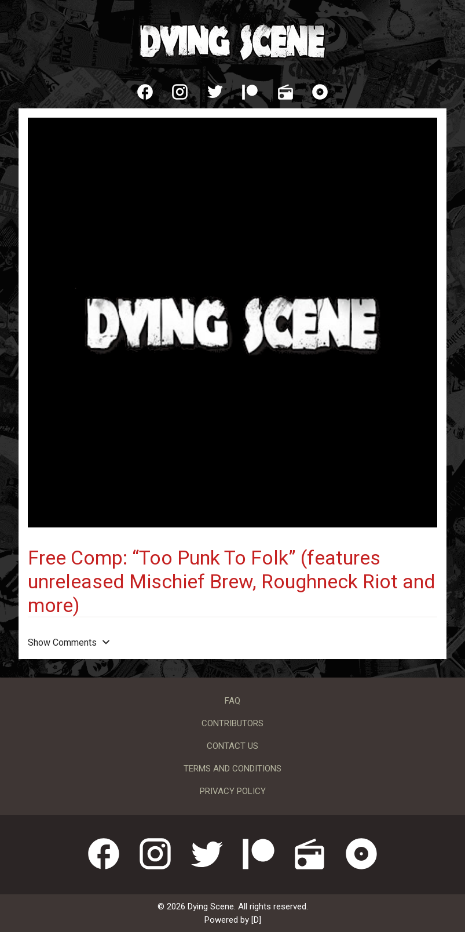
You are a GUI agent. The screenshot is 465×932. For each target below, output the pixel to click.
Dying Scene (233, 40)
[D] (256, 920)
